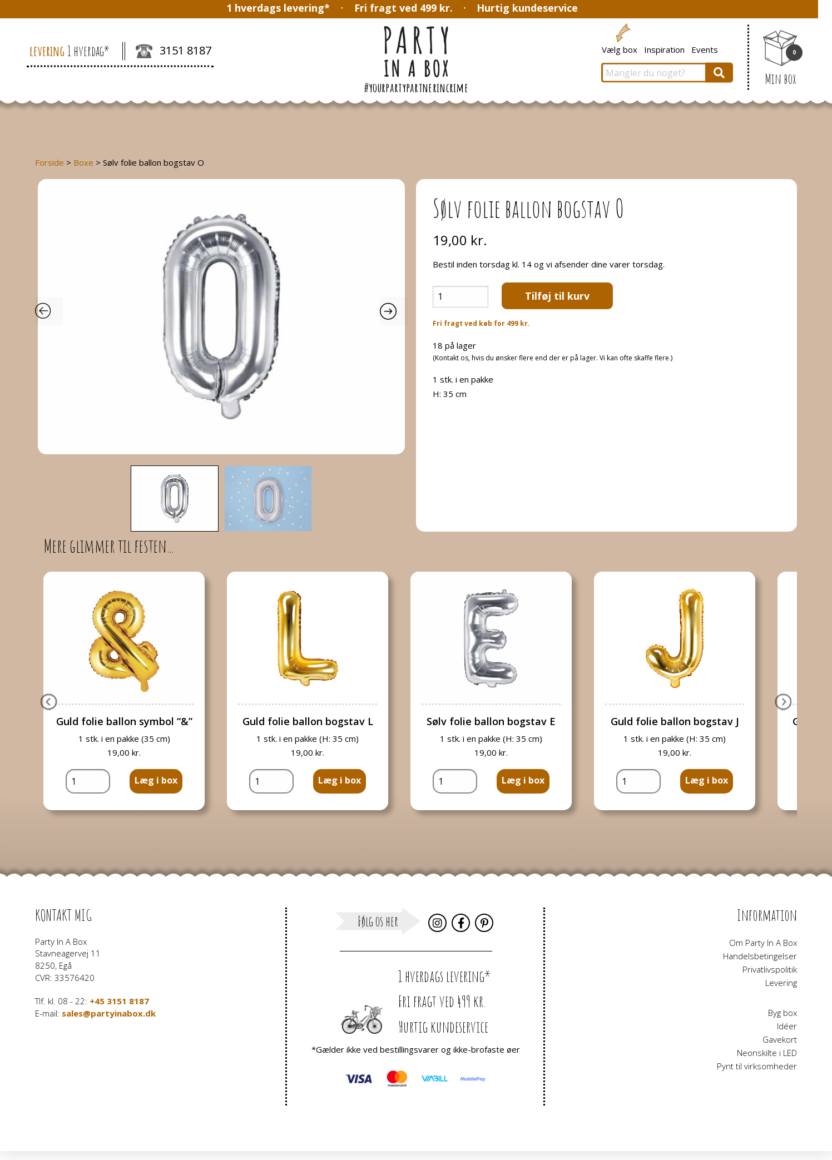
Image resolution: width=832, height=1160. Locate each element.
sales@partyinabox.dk (109, 1013)
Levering (781, 982)
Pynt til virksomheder (757, 1066)
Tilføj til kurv (557, 296)
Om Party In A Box (763, 942)
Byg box (782, 1012)
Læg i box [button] (156, 780)
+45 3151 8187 (119, 1001)
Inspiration (664, 48)
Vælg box (619, 48)
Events (704, 48)
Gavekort (779, 1039)
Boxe (83, 162)
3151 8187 (173, 51)
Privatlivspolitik (769, 969)
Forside (49, 162)
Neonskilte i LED (767, 1052)
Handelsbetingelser (760, 955)
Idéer (787, 1026)
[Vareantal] (460, 297)
